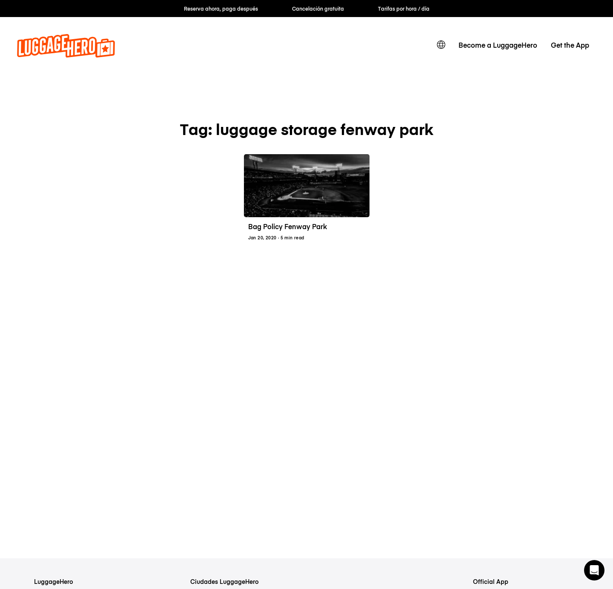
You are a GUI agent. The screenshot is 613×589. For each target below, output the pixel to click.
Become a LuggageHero (497, 44)
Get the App (570, 44)
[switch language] (441, 44)
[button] (594, 570)
